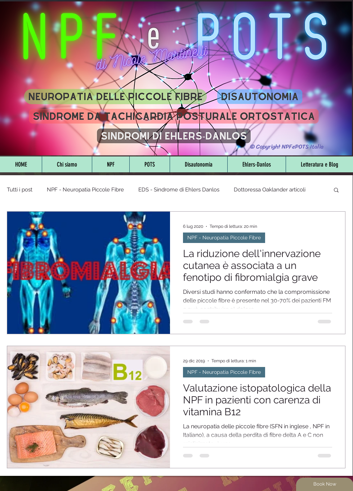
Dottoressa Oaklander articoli (269, 189)
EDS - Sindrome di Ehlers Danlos (178, 189)
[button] (336, 190)
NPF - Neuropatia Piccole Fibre (85, 189)
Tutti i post (19, 189)
